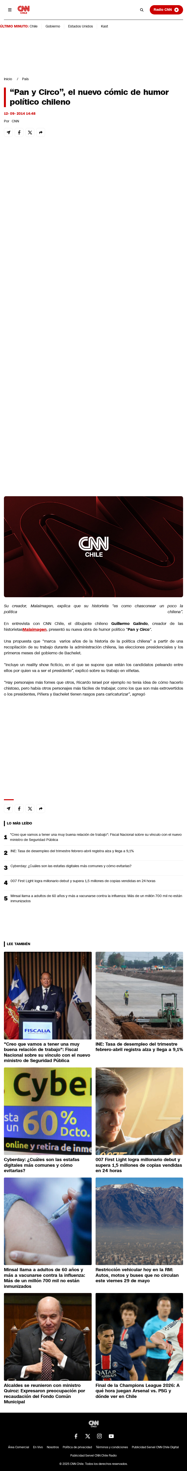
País (25, 78)
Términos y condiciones (112, 1447)
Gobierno (53, 26)
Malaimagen (35, 629)
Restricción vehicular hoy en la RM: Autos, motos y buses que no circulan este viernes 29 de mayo (137, 1275)
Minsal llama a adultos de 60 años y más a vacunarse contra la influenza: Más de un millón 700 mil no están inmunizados (96, 898)
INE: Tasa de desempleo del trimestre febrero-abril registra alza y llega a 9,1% (72, 851)
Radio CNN (166, 10)
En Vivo (38, 1447)
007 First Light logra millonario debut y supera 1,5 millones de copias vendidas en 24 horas (83, 880)
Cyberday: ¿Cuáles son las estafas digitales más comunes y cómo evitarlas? (71, 865)
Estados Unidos (80, 26)
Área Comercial (18, 1447)
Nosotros (53, 1447)
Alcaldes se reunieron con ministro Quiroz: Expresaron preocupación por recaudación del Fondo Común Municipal (44, 1393)
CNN (15, 121)
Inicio (8, 78)
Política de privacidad (77, 1447)
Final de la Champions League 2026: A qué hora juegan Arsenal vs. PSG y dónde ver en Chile (138, 1391)
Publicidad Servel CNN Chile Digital (155, 1447)
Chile (33, 26)
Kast (104, 26)
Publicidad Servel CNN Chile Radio (93, 1456)
